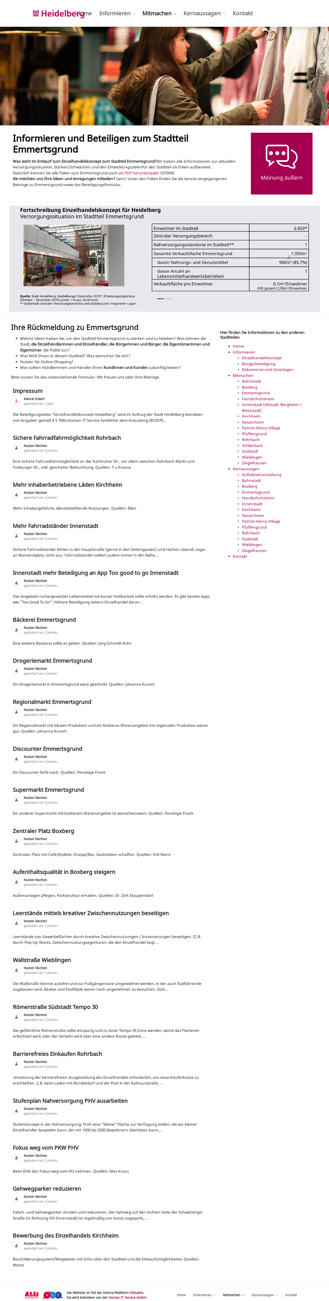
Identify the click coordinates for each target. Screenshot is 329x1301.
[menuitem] (84, 13)
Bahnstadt (251, 381)
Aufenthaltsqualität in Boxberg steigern (65, 872)
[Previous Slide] (42, 256)
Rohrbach (251, 439)
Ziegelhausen (254, 462)
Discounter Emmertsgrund (48, 748)
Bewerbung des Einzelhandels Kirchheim (66, 1235)
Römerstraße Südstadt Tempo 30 (56, 1007)
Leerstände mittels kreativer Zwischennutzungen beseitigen (91, 913)
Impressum (28, 391)
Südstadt (250, 451)
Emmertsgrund (256, 392)
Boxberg (249, 387)
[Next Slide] (287, 256)
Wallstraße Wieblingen (42, 960)
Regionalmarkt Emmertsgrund (53, 702)
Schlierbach (252, 445)
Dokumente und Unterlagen (268, 369)
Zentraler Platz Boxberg (44, 831)
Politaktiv (136, 1292)
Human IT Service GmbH (127, 1297)
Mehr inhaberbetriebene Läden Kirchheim (68, 484)
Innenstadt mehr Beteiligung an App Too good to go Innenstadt (96, 572)
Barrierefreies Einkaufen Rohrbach (58, 1054)
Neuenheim (253, 422)
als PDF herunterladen (139, 173)
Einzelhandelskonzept (262, 357)
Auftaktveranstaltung (261, 474)
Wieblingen (252, 457)
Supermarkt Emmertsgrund (49, 789)
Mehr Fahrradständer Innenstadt (56, 526)
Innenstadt (252, 503)
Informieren (244, 352)
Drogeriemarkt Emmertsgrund (53, 660)
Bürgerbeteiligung (258, 363)
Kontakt (240, 556)
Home (238, 346)
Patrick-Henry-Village (261, 427)
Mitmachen (243, 375)
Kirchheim (251, 416)
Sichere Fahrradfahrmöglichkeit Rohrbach (67, 437)
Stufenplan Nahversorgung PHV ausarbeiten (71, 1100)
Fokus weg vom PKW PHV (46, 1147)
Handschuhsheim (258, 398)
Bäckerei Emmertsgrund (45, 619)
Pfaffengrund (254, 433)
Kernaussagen (246, 468)
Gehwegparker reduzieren (47, 1188)
